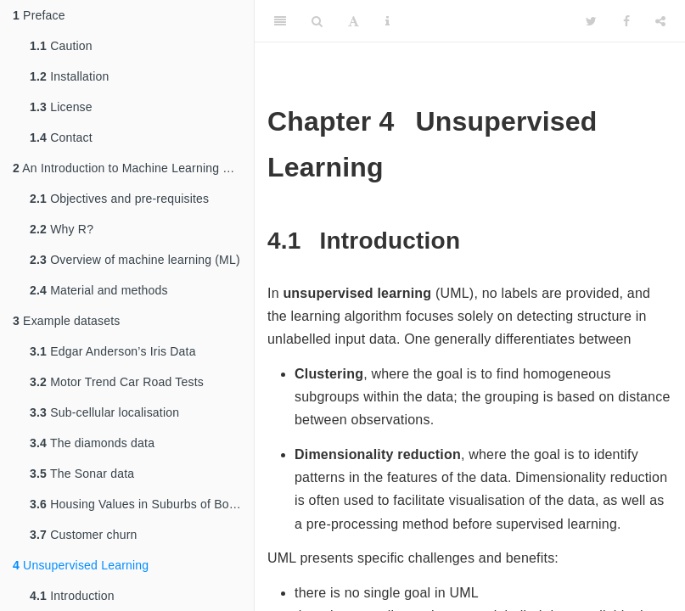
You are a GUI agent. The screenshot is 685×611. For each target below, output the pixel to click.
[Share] (660, 21)
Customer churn (84, 534)
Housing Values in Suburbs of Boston (141, 504)
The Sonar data (82, 473)
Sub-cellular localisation (104, 412)
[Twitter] (591, 21)
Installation (69, 76)
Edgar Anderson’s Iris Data (113, 351)
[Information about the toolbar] (387, 21)
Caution (61, 46)
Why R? (61, 229)
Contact (61, 137)
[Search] (317, 21)
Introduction (72, 596)
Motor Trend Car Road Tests (117, 382)
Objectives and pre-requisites (119, 198)
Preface (39, 15)
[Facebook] (626, 21)
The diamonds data (92, 443)
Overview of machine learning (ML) (135, 259)
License (61, 107)
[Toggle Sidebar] (280, 21)
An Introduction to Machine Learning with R (133, 168)
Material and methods (99, 290)
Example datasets (67, 321)
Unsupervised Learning (81, 565)
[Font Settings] (353, 21)
